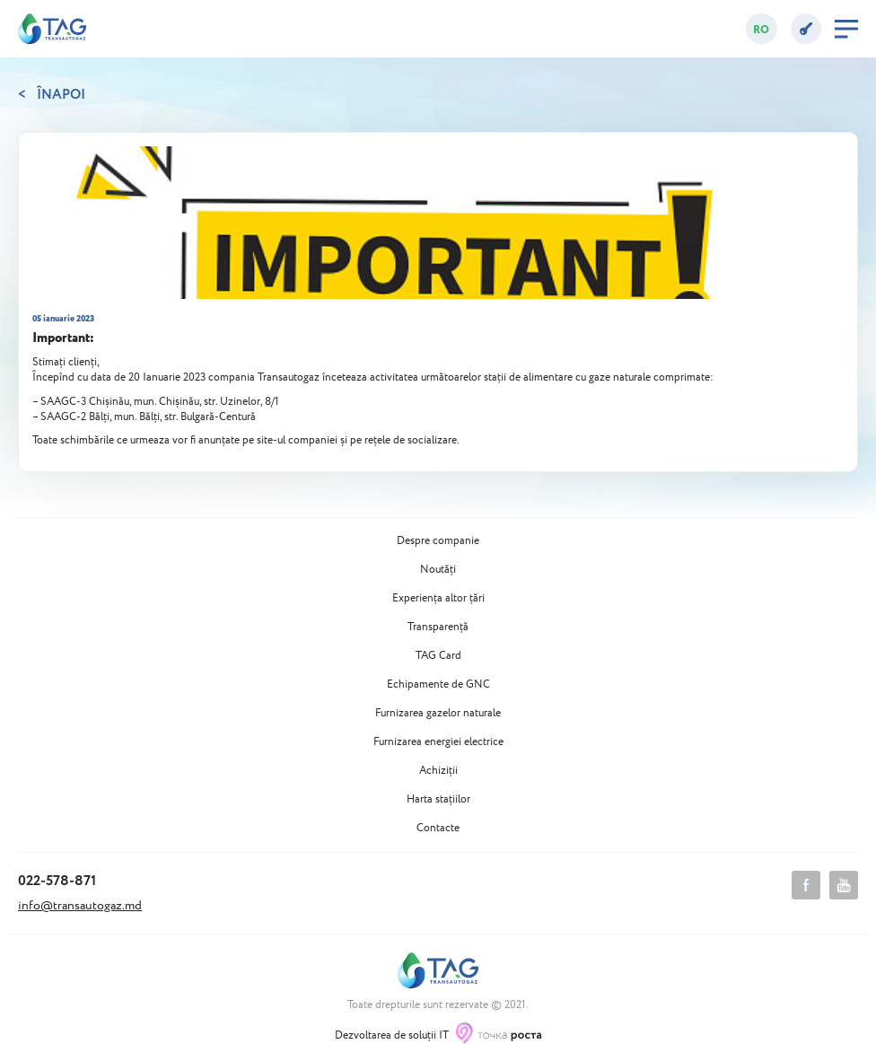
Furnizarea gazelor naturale (438, 713)
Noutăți (438, 570)
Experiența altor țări (438, 598)
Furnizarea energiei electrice (438, 742)
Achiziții (438, 771)
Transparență (438, 627)
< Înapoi (51, 95)
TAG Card (438, 656)
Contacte (438, 828)
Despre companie (438, 541)
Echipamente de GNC (438, 685)
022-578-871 (57, 881)
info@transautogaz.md (80, 906)
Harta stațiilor (438, 799)
